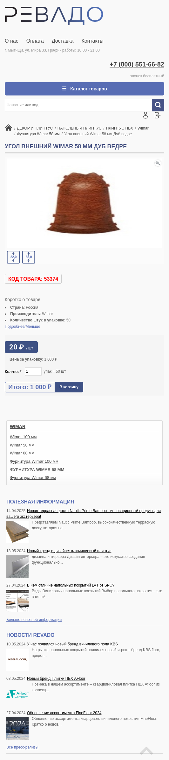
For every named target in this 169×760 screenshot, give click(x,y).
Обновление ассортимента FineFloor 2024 (64, 713)
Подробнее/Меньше (22, 326)
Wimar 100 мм (23, 436)
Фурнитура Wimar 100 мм (34, 461)
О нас (11, 41)
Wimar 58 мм (22, 445)
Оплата (35, 41)
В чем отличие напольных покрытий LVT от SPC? (70, 585)
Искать (160, 105)
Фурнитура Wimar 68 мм (33, 477)
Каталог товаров (88, 88)
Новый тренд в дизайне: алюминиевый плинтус (69, 551)
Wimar (17, 426)
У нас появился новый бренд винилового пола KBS (72, 644)
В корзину (68, 387)
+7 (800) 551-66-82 (137, 64)
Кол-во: (13, 371)
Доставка (63, 41)
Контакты (92, 41)
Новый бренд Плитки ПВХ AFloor (56, 678)
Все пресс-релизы (22, 747)
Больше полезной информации (34, 619)
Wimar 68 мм (22, 453)
